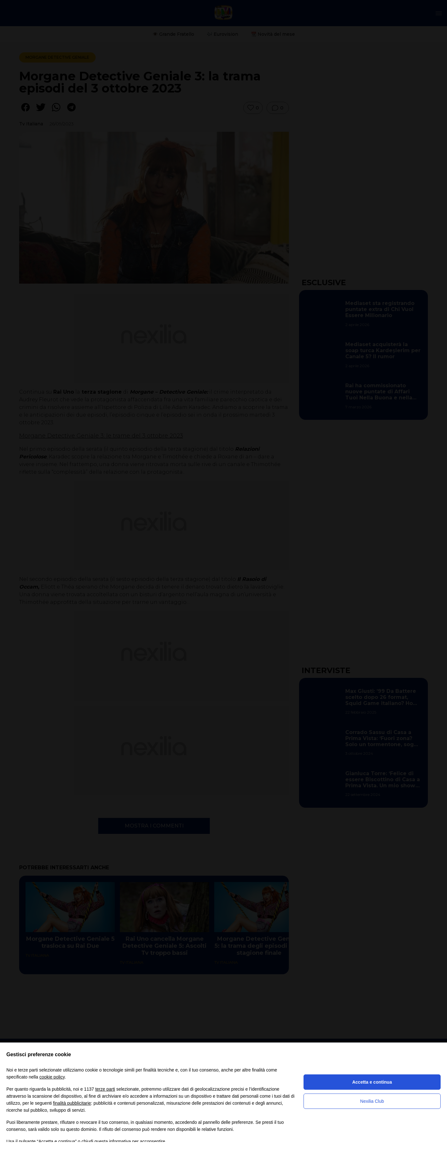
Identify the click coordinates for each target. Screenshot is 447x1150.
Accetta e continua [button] (372, 1082)
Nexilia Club (372, 1101)
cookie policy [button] (52, 1077)
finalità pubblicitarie (72, 1103)
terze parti (105, 1089)
